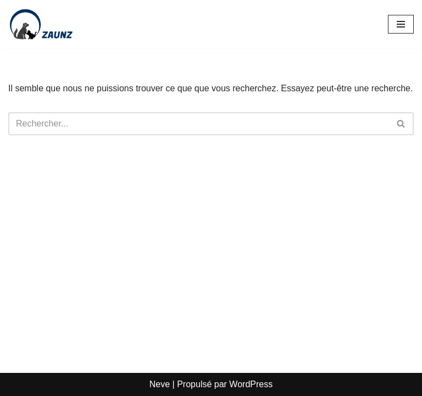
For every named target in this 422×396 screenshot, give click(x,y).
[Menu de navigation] (401, 24)
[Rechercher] (198, 123)
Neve (159, 384)
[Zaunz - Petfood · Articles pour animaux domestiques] (41, 24)
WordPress (251, 384)
